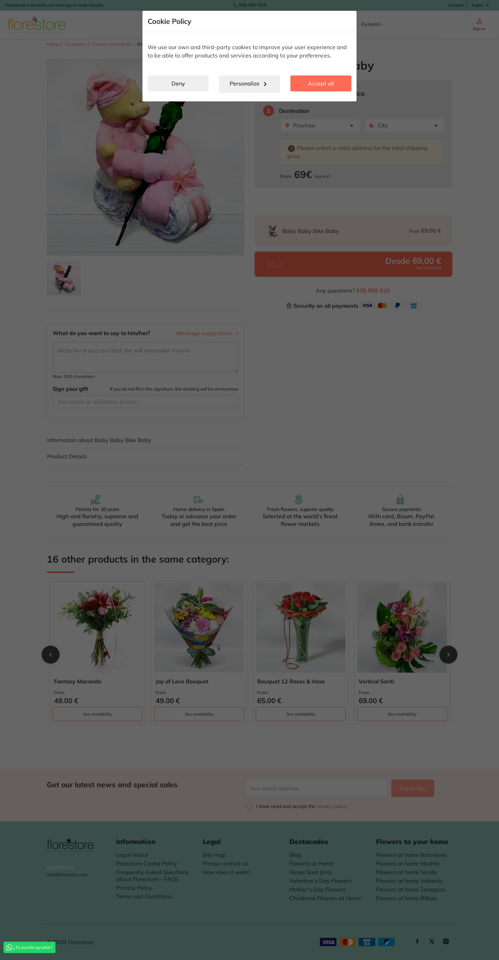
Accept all (321, 83)
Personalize (249, 84)
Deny (178, 83)
